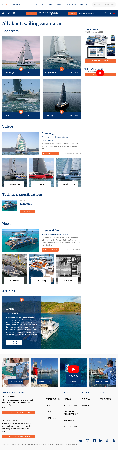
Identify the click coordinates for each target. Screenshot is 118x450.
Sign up (73, 13)
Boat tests (51, 418)
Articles (50, 412)
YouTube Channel (73, 372)
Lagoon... (26, 203)
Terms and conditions (39, 444)
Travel (50, 4)
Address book (71, 421)
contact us (105, 399)
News (48, 405)
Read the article (50, 250)
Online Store (102, 372)
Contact (62, 444)
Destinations (70, 405)
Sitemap (57, 444)
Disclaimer (50, 444)
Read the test (31, 73)
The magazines (53, 399)
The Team (86, 399)
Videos (59, 4)
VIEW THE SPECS (28, 212)
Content (28, 4)
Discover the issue (100, 61)
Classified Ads (71, 427)
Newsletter (44, 372)
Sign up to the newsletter (19, 436)
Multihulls (40, 4)
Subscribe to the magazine (19, 413)
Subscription (15, 372)
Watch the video (50, 153)
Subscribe (31, 13)
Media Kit (86, 405)
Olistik (75, 444)
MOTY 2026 (84, 4)
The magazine (15, 4)
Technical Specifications (71, 413)
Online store (71, 4)
